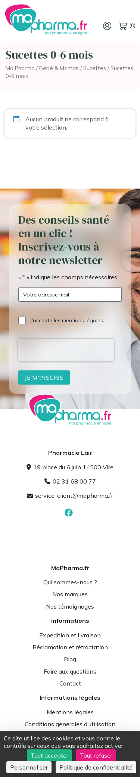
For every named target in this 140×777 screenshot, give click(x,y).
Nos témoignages (70, 606)
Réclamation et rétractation (70, 647)
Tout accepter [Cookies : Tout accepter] (49, 755)
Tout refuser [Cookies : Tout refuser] (96, 755)
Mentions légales (70, 712)
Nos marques (70, 594)
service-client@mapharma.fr (70, 495)
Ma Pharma (20, 68)
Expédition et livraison (70, 635)
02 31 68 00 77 (70, 481)
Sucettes (94, 68)
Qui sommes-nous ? (70, 582)
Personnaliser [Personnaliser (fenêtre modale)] (29, 767)
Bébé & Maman (59, 68)
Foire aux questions (70, 671)
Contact (70, 683)
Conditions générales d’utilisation (70, 724)
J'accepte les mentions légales (66, 320)
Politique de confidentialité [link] (96, 767)
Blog (70, 659)
